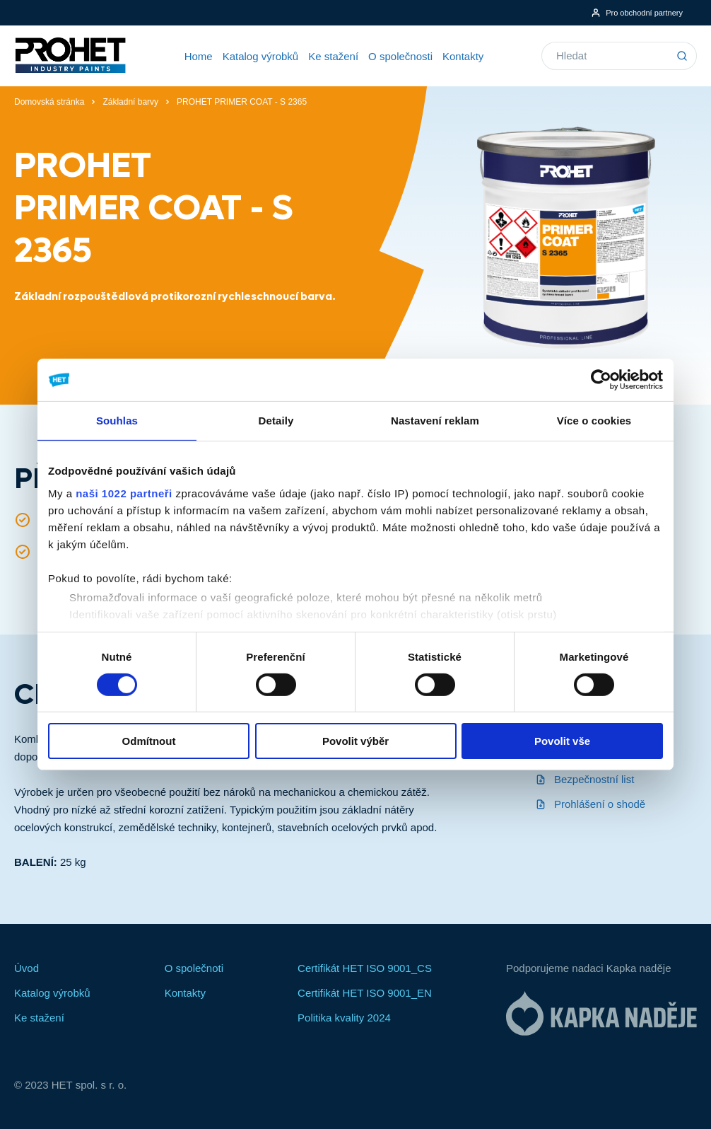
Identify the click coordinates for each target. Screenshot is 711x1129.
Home (198, 56)
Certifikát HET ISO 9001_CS (365, 968)
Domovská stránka (49, 102)
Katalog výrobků (261, 56)
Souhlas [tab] (117, 421)
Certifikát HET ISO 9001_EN (365, 993)
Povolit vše (562, 741)
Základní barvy (130, 102)
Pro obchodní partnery (637, 13)
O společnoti (194, 968)
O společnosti (400, 56)
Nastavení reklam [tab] (435, 421)
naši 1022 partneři (124, 493)
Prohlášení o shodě (590, 804)
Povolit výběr (355, 741)
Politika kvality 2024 (344, 1018)
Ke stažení (333, 56)
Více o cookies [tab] (594, 421)
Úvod (26, 968)
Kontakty (462, 56)
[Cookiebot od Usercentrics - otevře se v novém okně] (601, 379)
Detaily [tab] (276, 421)
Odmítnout (149, 741)
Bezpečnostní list (585, 779)
